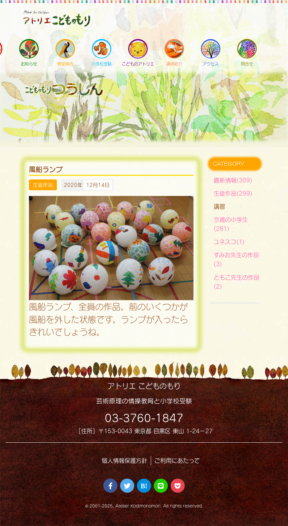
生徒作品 (43, 185)
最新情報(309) (233, 180)
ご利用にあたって (177, 460)
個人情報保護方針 (124, 460)
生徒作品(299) (233, 193)
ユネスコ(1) (229, 241)
